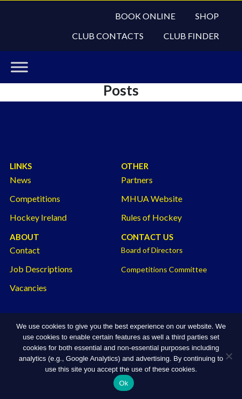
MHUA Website (151, 198)
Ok (123, 383)
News (20, 180)
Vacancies (28, 287)
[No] (228, 356)
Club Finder (191, 36)
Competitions (35, 198)
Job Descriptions (41, 269)
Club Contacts (108, 36)
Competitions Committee (164, 269)
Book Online (145, 16)
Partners (137, 180)
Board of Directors (152, 250)
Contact (25, 250)
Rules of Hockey (151, 217)
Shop (207, 16)
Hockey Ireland (38, 217)
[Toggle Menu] (19, 67)
